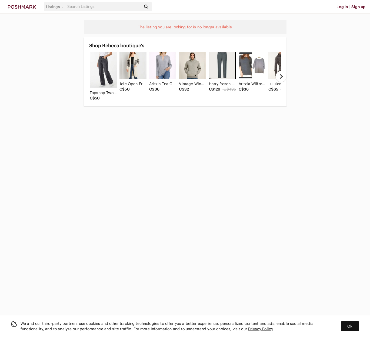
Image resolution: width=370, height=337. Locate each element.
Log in (342, 6)
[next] (281, 76)
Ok (349, 326)
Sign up (358, 6)
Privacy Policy (260, 328)
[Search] (103, 6)
